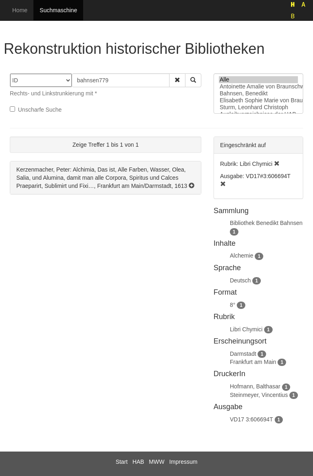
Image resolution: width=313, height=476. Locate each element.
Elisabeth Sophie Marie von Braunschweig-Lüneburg (258, 100)
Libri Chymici (246, 329)
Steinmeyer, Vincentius (259, 395)
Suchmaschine (58, 10)
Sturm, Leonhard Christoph (258, 107)
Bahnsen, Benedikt (258, 93)
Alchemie (241, 255)
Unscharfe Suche (36, 109)
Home (19, 10)
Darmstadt (243, 353)
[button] (177, 80)
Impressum (183, 461)
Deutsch (240, 280)
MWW (156, 461)
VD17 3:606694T (251, 419)
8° (232, 305)
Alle (258, 79)
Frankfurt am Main (253, 362)
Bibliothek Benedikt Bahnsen (266, 223)
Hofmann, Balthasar (255, 386)
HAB (138, 461)
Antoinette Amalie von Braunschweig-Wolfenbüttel (258, 86)
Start (122, 461)
